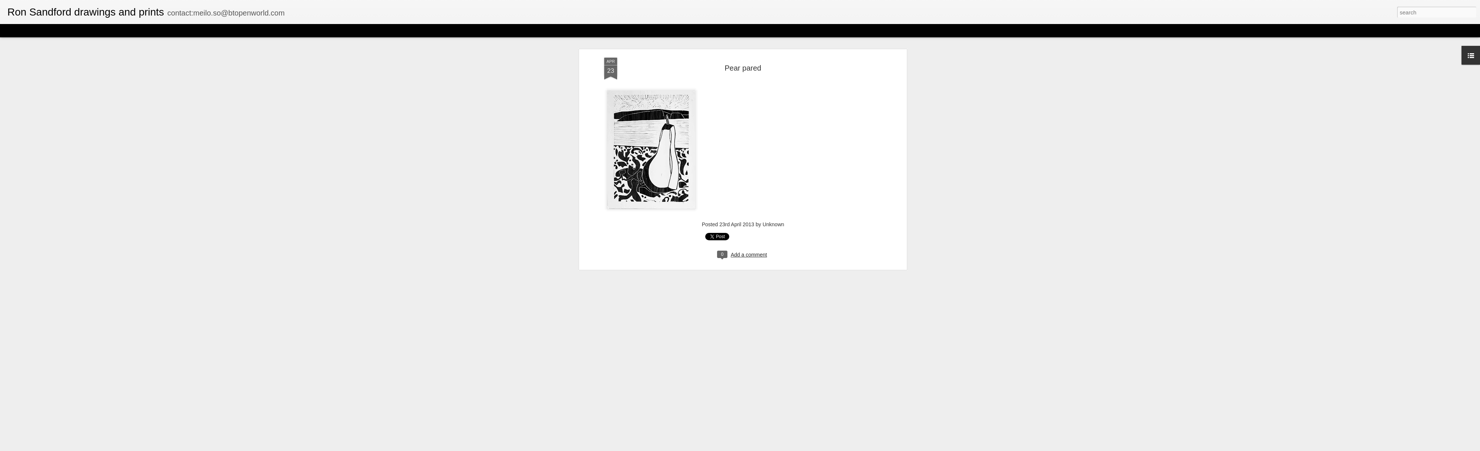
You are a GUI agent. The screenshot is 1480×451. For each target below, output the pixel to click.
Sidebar (107, 30)
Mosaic (85, 30)
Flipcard (35, 30)
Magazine (60, 30)
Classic (12, 30)
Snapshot (132, 30)
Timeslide (159, 30)
